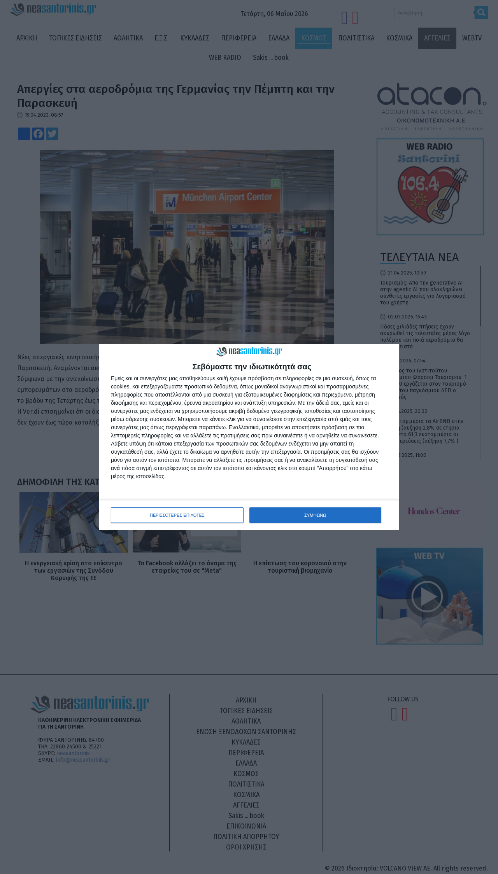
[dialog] (249, 437)
